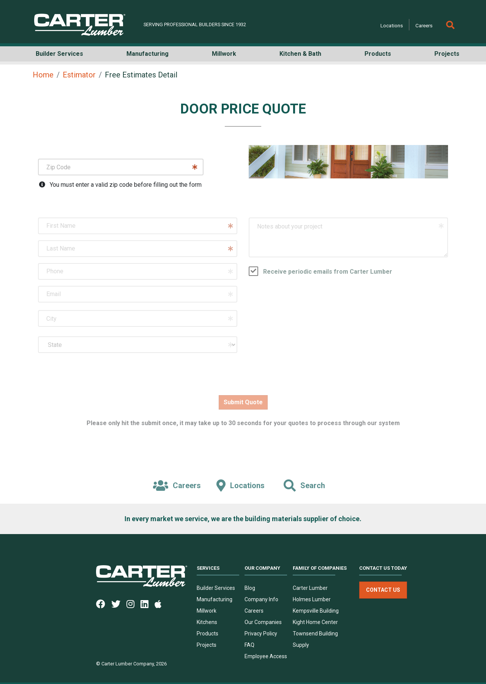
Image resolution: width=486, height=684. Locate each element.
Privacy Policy (261, 633)
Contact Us (383, 590)
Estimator (79, 74)
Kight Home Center (315, 622)
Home (43, 74)
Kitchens (207, 622)
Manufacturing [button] (147, 53)
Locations (391, 25)
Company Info (261, 599)
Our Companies (263, 622)
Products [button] (377, 53)
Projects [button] (446, 53)
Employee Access (266, 656)
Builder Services (216, 588)
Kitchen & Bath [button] (300, 53)
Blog (250, 588)
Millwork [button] (224, 53)
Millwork (206, 611)
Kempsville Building (316, 611)
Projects (206, 645)
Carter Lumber (310, 588)
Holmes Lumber (312, 599)
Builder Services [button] (59, 53)
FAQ (249, 645)
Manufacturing (214, 599)
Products (207, 633)
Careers (423, 25)
